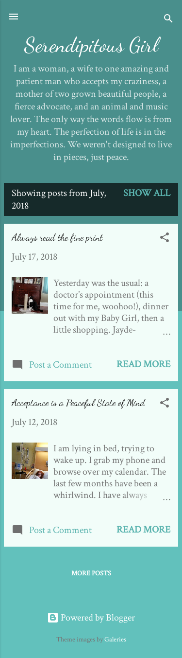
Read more (143, 364)
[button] (164, 238)
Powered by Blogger (91, 617)
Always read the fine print (57, 237)
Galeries (115, 639)
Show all (146, 193)
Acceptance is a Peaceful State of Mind (78, 403)
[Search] (168, 20)
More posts (91, 573)
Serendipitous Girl (91, 45)
